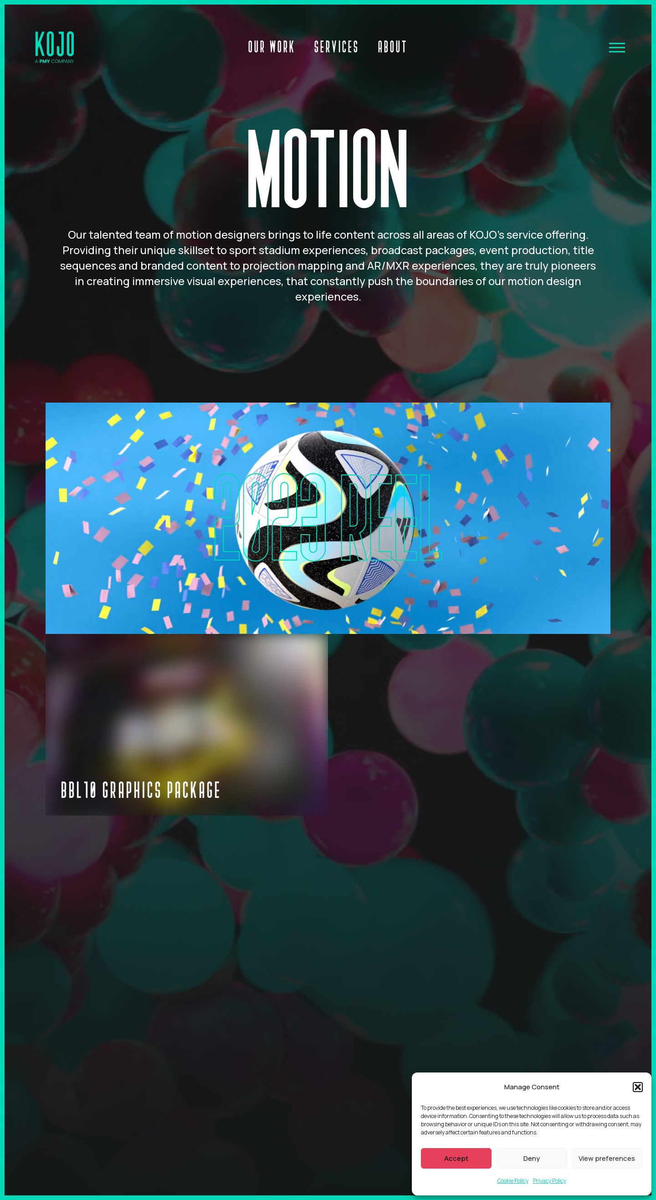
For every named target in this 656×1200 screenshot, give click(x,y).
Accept (456, 1158)
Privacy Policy (549, 1181)
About (393, 46)
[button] (637, 1087)
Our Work (272, 46)
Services (336, 46)
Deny (531, 1158)
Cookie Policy (512, 1181)
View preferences (607, 1158)
